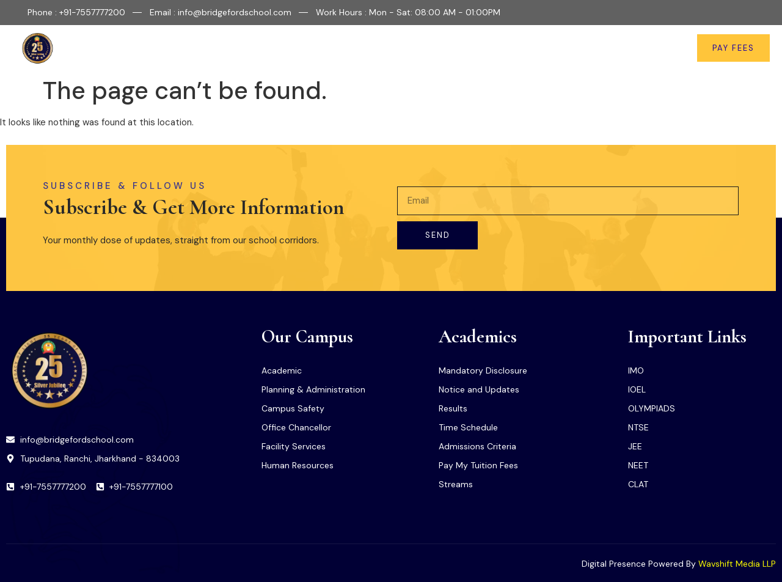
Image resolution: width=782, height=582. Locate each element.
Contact (647, 48)
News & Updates (576, 48)
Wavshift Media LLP (737, 563)
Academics (392, 48)
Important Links (481, 48)
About (269, 48)
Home (221, 48)
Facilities (325, 48)
